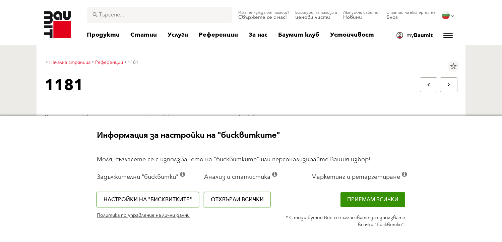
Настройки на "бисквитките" (148, 199)
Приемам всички (372, 199)
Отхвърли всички (237, 199)
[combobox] (159, 15)
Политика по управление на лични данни (143, 215)
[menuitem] (263, 15)
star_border (453, 66)
